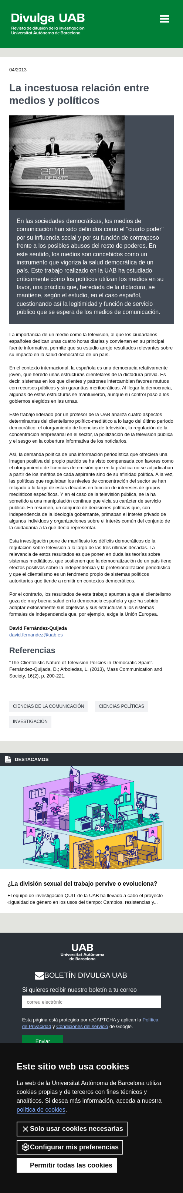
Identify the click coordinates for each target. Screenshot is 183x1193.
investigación (30, 721)
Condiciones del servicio (82, 1026)
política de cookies (41, 1109)
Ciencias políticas (121, 706)
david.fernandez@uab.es (36, 635)
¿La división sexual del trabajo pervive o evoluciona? (82, 884)
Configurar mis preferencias (70, 1147)
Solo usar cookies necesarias (72, 1129)
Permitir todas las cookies (66, 1165)
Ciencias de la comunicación (48, 706)
